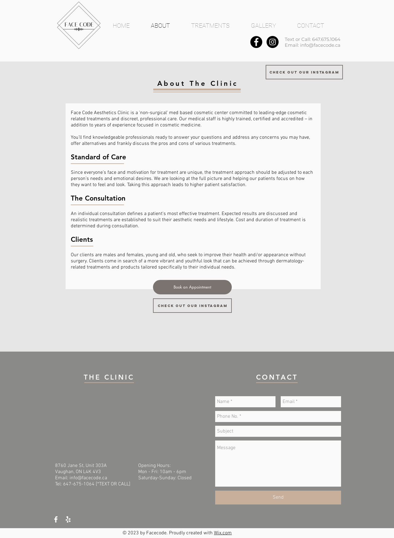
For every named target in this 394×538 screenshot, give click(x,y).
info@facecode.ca (320, 45)
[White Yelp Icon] (68, 519)
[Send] (278, 497)
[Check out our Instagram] (304, 72)
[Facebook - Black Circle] (256, 42)
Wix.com (223, 533)
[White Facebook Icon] (56, 519)
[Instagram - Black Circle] (273, 42)
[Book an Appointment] (192, 287)
